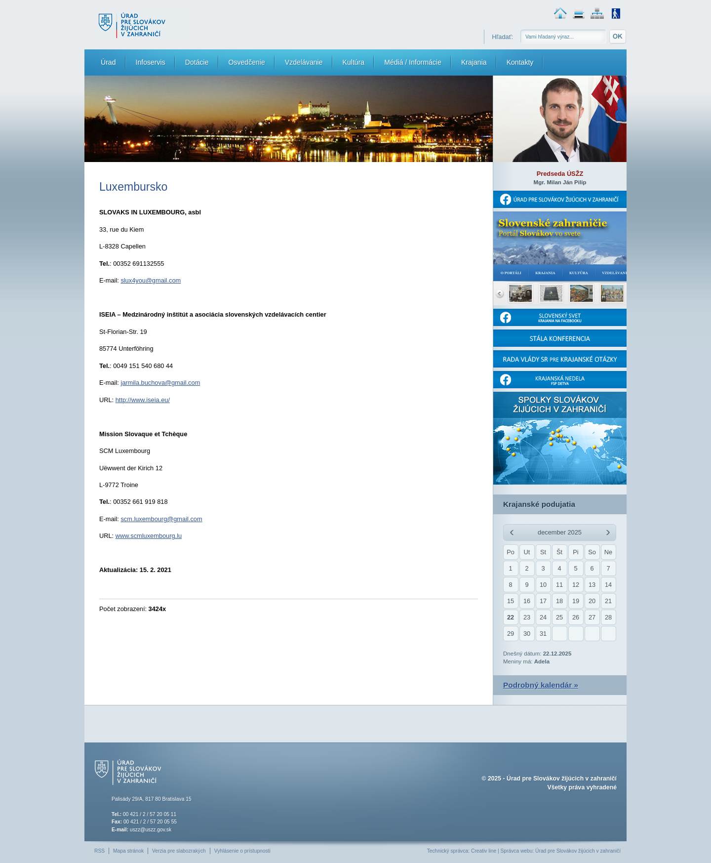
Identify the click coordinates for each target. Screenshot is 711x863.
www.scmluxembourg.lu (149, 535)
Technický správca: (448, 851)
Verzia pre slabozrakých (179, 851)
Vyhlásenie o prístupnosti (242, 851)
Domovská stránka (560, 13)
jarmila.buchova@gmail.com (160, 382)
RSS (99, 851)
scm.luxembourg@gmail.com (161, 519)
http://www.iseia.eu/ (143, 400)
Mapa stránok (597, 13)
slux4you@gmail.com (150, 280)
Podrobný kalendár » (540, 685)
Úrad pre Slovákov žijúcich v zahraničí (562, 778)
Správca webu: (517, 851)
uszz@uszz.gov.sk (150, 829)
